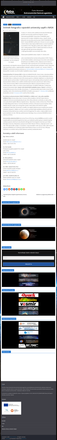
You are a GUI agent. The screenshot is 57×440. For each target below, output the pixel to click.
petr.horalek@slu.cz (11, 152)
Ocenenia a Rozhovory (17, 24)
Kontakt (29, 17)
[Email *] (28, 258)
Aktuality (5, 24)
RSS (34, 17)
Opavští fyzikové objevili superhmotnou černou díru (14, 195)
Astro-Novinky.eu (13, 30)
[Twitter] (7, 189)
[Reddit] (9, 189)
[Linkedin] (12, 189)
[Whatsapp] (21, 189)
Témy (17, 17)
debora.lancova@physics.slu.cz (13, 141)
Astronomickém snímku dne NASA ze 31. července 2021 (39, 69)
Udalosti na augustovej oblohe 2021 (45, 194)
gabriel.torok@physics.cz (12, 170)
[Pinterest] (14, 189)
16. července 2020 (18, 93)
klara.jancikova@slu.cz (11, 161)
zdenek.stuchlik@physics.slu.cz (13, 179)
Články (10, 24)
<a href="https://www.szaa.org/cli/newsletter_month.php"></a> (11, 363)
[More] (24, 189)
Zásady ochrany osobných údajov (9, 429)
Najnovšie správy (10, 17)
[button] (19, 17)
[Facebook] (4, 189)
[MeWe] (17, 189)
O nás (23, 17)
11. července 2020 (43, 91)
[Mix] (19, 189)
